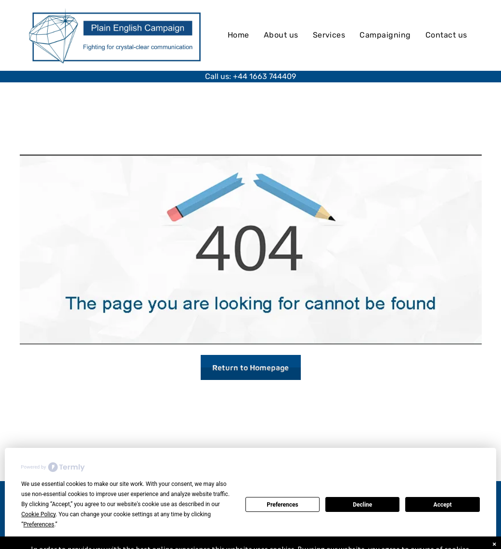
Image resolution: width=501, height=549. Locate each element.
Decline (362, 504)
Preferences (282, 504)
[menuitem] (238, 35)
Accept (443, 504)
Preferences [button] (39, 524)
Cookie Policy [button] (38, 514)
